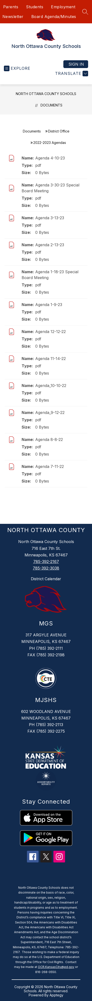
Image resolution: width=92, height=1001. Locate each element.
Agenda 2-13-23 (49, 244)
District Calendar (46, 578)
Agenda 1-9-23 (48, 304)
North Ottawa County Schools (46, 94)
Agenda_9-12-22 (50, 412)
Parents (10, 6)
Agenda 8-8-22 (49, 439)
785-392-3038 (46, 568)
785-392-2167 (46, 561)
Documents (51, 105)
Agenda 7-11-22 (49, 466)
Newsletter (13, 16)
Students (34, 6)
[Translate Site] (71, 73)
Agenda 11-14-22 (50, 358)
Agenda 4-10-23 (50, 158)
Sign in (76, 64)
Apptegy (56, 995)
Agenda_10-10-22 (50, 385)
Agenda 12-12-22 (50, 331)
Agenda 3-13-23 (49, 217)
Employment (63, 6)
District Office (58, 131)
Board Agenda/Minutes (53, 16)
